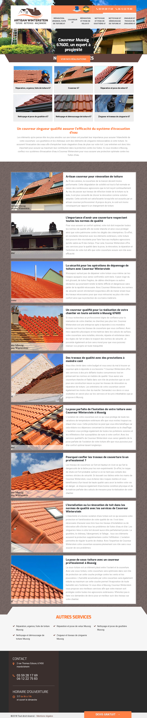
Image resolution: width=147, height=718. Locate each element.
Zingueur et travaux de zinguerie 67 (129, 21)
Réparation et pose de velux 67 (85, 21)
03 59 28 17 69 (104, 9)
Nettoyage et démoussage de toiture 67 (115, 21)
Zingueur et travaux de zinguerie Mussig (72, 637)
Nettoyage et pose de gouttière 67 (100, 21)
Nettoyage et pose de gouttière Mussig (112, 628)
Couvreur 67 (72, 21)
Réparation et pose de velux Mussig (74, 626)
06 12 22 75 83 (124, 9)
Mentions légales (44, 716)
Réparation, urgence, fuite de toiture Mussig (33, 628)
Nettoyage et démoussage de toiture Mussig (30, 637)
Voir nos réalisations (73, 59)
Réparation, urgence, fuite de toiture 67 (59, 21)
